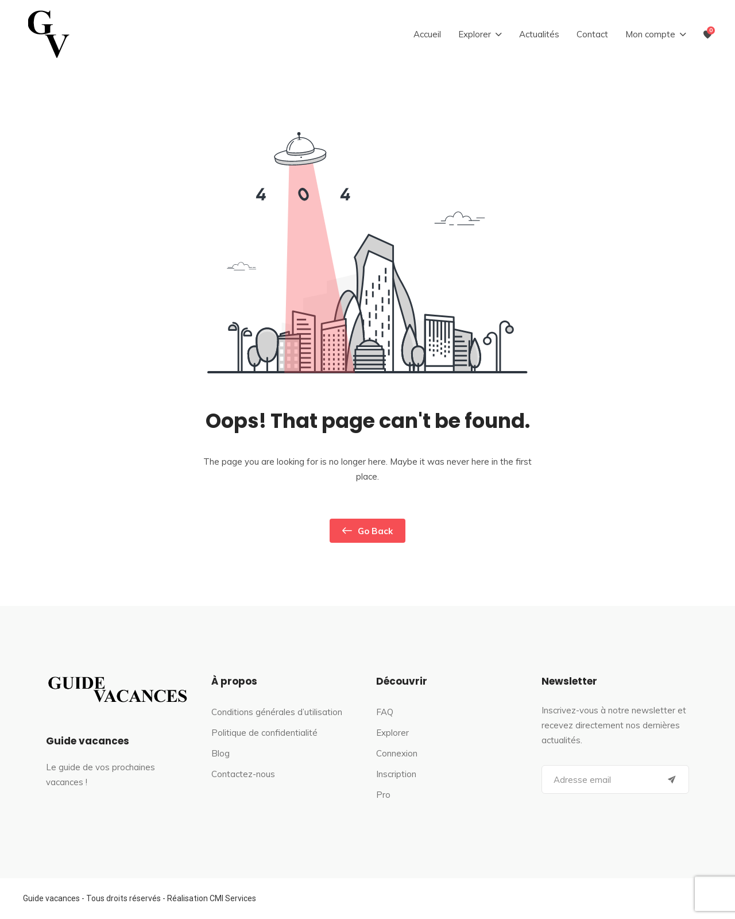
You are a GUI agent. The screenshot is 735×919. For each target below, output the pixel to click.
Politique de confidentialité (264, 732)
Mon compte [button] (650, 34)
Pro (383, 794)
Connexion (396, 753)
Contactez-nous (243, 774)
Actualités (539, 34)
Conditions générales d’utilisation (276, 711)
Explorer (392, 732)
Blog (220, 753)
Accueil (427, 34)
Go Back (367, 531)
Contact (592, 34)
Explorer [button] (474, 34)
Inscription (396, 774)
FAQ (384, 711)
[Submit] (672, 779)
